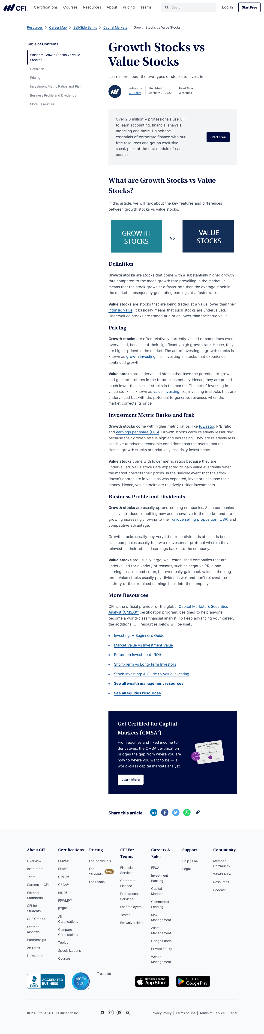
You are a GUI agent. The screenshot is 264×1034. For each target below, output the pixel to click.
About (112, 7)
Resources (92, 7)
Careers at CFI (38, 885)
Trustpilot (104, 973)
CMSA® (63, 877)
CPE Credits (36, 919)
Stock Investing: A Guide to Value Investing (151, 674)
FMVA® (63, 861)
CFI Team (135, 92)
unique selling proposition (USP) (200, 519)
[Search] (188, 7)
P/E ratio (206, 426)
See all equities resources (137, 693)
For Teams (97, 882)
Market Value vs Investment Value (143, 645)
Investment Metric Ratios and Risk (55, 86)
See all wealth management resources (148, 683)
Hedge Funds (161, 941)
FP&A (155, 868)
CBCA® (63, 885)
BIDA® (62, 893)
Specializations (69, 950)
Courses (70, 7)
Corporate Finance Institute (15, 7)
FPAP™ (63, 869)
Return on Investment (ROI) (137, 654)
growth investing (141, 356)
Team (31, 877)
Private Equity (161, 949)
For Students (96, 871)
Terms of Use (185, 1013)
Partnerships (36, 940)
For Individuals (100, 861)
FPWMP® (65, 900)
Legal (186, 869)
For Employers (130, 907)
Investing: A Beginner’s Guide (139, 635)
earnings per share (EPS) (137, 432)
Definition (37, 69)
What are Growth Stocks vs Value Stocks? (55, 57)
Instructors (35, 869)
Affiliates (33, 948)
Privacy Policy (161, 1013)
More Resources (42, 104)
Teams (146, 7)
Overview (34, 861)
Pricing (129, 7)
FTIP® (62, 908)
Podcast (219, 890)
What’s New (222, 874)
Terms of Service (212, 1013)
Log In (227, 7)
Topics (63, 942)
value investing (166, 391)
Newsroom (35, 956)
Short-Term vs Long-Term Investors (145, 664)
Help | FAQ (190, 861)
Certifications (46, 7)
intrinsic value (120, 310)
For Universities (131, 923)
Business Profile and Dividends (53, 95)
